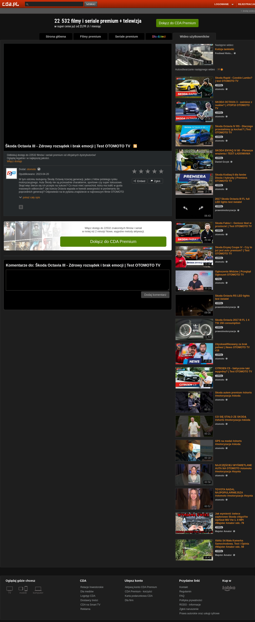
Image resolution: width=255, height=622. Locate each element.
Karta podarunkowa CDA (139, 595)
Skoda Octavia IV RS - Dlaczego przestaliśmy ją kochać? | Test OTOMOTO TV (234, 129)
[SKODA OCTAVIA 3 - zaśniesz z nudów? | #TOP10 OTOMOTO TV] (194, 111)
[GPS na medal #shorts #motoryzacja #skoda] (194, 450)
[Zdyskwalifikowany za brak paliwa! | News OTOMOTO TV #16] (194, 353)
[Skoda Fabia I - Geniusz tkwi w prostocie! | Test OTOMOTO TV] (194, 232)
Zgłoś (155, 181)
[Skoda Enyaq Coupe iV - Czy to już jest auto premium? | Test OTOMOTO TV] (194, 256)
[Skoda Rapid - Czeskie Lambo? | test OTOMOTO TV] (194, 86)
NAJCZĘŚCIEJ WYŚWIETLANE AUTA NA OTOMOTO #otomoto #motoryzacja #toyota (233, 468)
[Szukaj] (54, 4)
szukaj (91, 4)
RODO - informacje (190, 604)
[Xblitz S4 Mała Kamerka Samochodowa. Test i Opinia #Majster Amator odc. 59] (194, 549)
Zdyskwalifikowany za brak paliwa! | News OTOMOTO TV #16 (232, 347)
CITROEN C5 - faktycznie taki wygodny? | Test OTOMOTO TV (233, 370)
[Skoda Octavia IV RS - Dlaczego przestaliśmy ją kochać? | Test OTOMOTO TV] (194, 135)
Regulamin (185, 591)
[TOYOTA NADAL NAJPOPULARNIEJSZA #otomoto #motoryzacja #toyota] (194, 498)
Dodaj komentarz (155, 294)
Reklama (85, 609)
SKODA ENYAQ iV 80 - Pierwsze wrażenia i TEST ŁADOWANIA (234, 152)
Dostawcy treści (89, 600)
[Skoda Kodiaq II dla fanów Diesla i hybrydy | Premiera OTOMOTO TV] (194, 183)
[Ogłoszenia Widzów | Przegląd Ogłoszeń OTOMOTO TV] (194, 280)
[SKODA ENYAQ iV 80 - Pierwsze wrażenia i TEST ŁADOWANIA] (194, 159)
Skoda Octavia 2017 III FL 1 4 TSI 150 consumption (232, 322)
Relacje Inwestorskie (91, 587)
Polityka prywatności (190, 600)
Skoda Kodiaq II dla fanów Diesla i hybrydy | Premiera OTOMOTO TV (231, 177)
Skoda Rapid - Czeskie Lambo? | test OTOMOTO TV (233, 79)
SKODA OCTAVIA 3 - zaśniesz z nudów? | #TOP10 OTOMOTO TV (233, 105)
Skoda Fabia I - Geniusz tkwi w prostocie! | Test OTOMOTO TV (233, 225)
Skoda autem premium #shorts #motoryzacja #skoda (233, 394)
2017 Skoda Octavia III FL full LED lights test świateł (232, 200)
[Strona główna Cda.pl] (11, 4)
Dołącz (177, 23)
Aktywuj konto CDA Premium (141, 587)
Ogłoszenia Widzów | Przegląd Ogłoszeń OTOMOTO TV (233, 273)
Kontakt (183, 587)
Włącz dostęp (14, 161)
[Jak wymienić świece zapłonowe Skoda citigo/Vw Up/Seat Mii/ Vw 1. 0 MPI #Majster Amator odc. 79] (194, 522)
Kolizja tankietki (224, 49)
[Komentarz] (88, 280)
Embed (139, 181)
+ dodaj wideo (248, 11)
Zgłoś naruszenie (188, 609)
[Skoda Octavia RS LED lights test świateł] (194, 304)
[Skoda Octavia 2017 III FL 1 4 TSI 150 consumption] (194, 329)
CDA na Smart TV (90, 604)
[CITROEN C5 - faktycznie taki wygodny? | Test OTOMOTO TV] (194, 377)
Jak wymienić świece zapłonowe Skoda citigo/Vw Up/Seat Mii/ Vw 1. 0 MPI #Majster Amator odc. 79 (231, 518)
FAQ (181, 595)
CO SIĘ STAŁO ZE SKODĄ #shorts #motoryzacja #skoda (232, 418)
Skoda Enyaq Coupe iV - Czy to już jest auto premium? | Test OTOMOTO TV (233, 250)
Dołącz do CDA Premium (113, 241)
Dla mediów (87, 591)
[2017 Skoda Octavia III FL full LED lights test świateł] (194, 208)
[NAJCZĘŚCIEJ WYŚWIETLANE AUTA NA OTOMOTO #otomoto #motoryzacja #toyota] (194, 474)
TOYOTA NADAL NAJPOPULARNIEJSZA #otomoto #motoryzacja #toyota (234, 492)
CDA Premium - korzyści (138, 591)
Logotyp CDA (87, 595)
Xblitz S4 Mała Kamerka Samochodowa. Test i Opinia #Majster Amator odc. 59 (232, 543)
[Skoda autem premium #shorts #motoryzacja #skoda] (194, 401)
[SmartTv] (26, 595)
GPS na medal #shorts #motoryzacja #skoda (228, 443)
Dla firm (129, 600)
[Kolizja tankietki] (194, 54)
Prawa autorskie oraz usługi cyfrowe (199, 613)
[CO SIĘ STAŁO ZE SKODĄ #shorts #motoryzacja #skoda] (194, 425)
